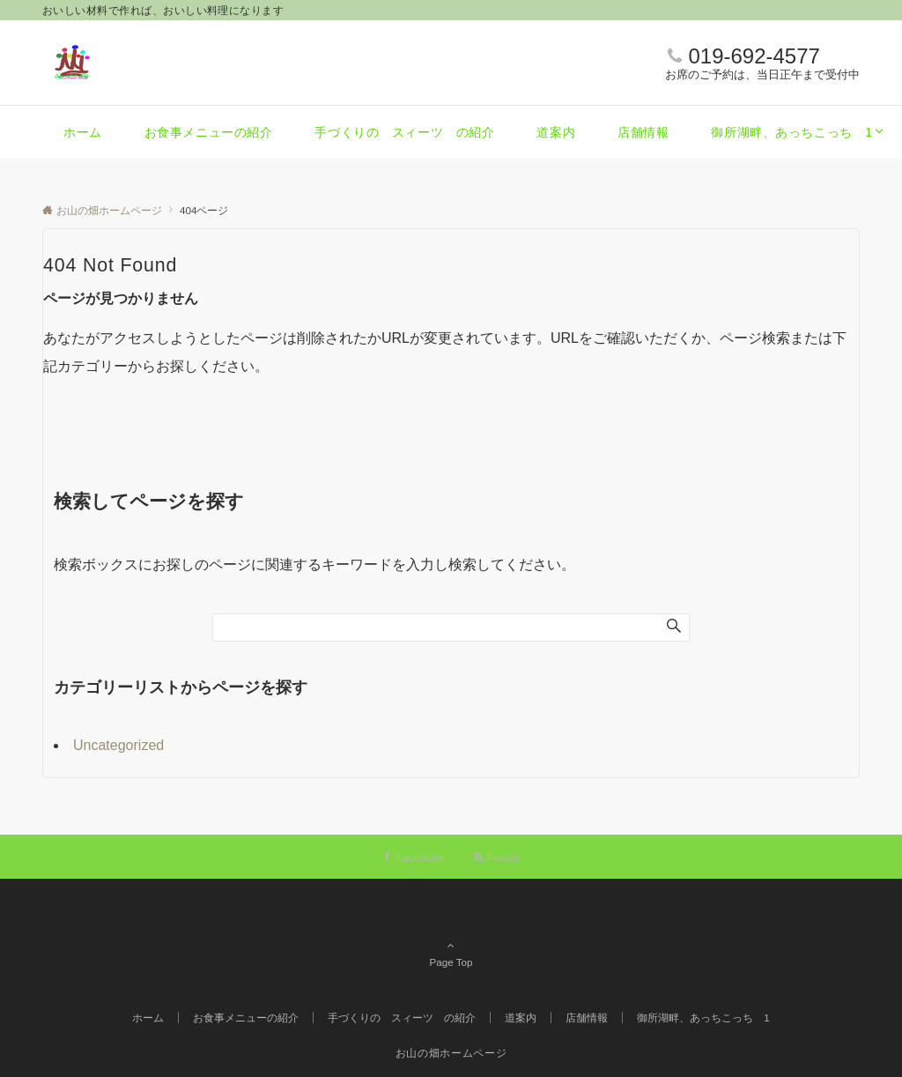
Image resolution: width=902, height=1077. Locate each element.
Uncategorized (118, 745)
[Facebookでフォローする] (413, 857)
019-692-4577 (753, 56)
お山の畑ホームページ (451, 1052)
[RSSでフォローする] (497, 857)
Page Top (451, 938)
